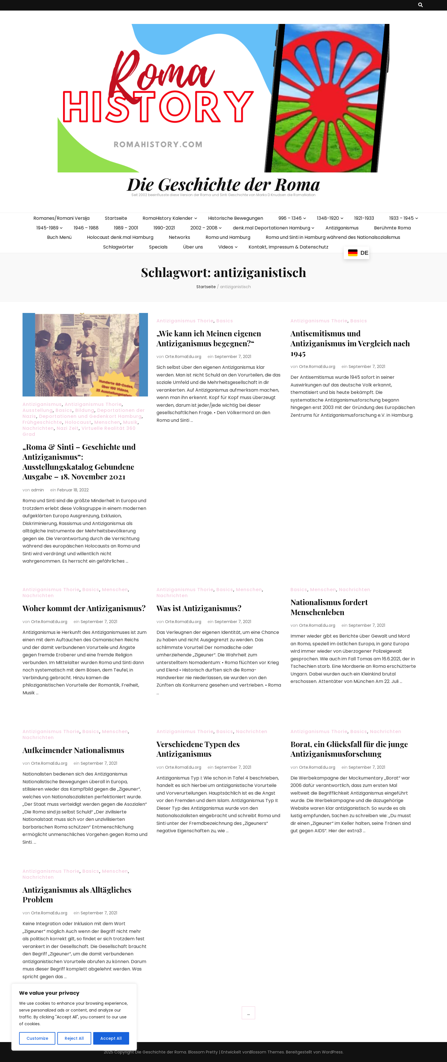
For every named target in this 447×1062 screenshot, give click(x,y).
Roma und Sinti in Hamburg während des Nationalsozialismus (333, 237)
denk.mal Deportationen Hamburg (271, 228)
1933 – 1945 (401, 218)
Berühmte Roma (392, 228)
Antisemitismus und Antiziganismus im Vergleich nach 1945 (343, 343)
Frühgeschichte (42, 422)
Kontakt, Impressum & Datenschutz (288, 247)
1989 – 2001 (126, 228)
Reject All (74, 1038)
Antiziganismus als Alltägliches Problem (80, 894)
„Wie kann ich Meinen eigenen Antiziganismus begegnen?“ (212, 338)
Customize (37, 1038)
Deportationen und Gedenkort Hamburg (90, 416)
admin (37, 489)
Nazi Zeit (68, 428)
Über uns (193, 247)
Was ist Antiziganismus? (201, 608)
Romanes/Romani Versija (61, 218)
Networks (179, 237)
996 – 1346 (290, 218)
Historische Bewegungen (235, 218)
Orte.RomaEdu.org (183, 356)
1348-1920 (328, 218)
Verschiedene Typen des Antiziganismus (200, 748)
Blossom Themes (267, 1052)
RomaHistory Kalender (168, 218)
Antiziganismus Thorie (93, 404)
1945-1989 (47, 228)
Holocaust (78, 422)
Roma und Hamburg (228, 237)
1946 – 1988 (86, 228)
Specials (158, 247)
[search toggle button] (420, 5)
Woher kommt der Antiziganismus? (56, 613)
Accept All (111, 1038)
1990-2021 (164, 228)
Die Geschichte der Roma (223, 183)
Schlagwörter (118, 247)
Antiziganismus (342, 228)
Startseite (116, 218)
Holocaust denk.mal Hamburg (120, 237)
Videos (225, 247)
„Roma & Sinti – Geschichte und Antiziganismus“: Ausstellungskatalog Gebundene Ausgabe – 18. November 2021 (82, 461)
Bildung (84, 410)
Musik (130, 422)
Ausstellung (38, 410)
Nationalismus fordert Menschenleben (330, 607)
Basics (64, 410)
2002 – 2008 (204, 228)
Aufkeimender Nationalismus (76, 749)
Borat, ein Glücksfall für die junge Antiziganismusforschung (352, 748)
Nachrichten (38, 428)
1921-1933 (364, 218)
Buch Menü (59, 237)
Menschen (107, 422)
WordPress (332, 1052)
